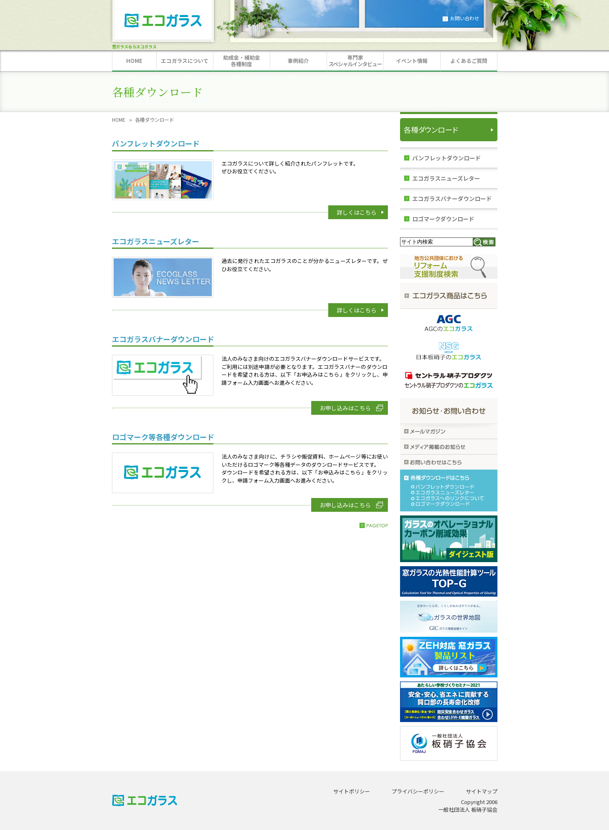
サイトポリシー (351, 791)
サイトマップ (481, 791)
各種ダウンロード (431, 129)
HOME (118, 119)
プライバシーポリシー (418, 791)
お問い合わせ (464, 18)
